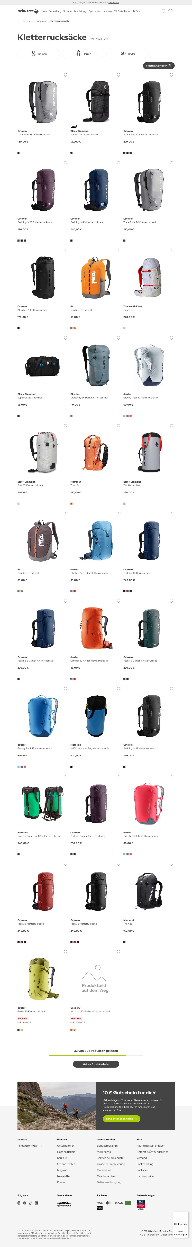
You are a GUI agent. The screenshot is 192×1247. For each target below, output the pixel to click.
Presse (61, 1182)
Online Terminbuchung (111, 1164)
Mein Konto (104, 1152)
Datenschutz (168, 1234)
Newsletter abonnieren (119, 1118)
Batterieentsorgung (109, 1182)
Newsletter (64, 1176)
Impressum (153, 1234)
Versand (142, 1158)
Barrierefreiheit (146, 1176)
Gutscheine (104, 1170)
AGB (142, 1234)
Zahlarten (143, 1170)
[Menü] (187, 1214)
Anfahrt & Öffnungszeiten (153, 1152)
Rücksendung (145, 1164)
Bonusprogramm (107, 1145)
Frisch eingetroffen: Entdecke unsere (90, 2)
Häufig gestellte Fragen (151, 1145)
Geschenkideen (106, 1176)
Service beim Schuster (111, 1158)
